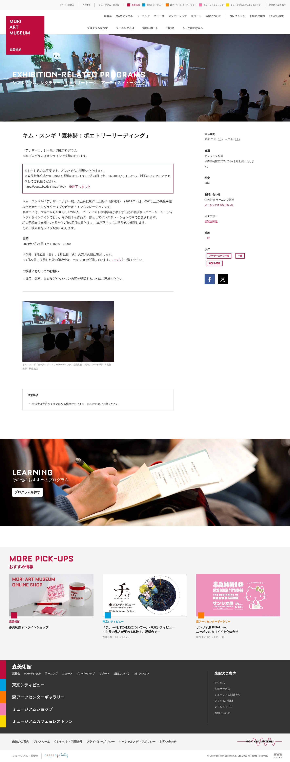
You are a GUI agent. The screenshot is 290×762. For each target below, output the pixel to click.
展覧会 (108, 16)
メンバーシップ (177, 16)
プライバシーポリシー (100, 741)
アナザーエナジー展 (219, 256)
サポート (196, 16)
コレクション (237, 16)
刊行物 (170, 28)
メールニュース (223, 706)
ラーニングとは (125, 28)
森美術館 (136, 5)
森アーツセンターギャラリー (183, 5)
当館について (213, 16)
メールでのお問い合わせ (219, 204)
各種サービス (222, 688)
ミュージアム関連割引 (227, 694)
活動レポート (150, 28)
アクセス (219, 682)
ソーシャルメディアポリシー (137, 741)
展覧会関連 (211, 221)
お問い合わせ (222, 712)
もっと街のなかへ (192, 28)
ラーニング (143, 16)
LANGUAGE (276, 16)
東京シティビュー (155, 5)
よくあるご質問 (223, 700)
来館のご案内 (257, 16)
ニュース (159, 16)
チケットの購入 (67, 5)
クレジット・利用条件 (68, 741)
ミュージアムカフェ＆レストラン (246, 5)
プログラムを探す (97, 28)
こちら (116, 259)
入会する (86, 5)
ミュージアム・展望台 (109, 5)
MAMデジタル (124, 16)
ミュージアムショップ (213, 5)
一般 (207, 238)
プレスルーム (41, 741)
